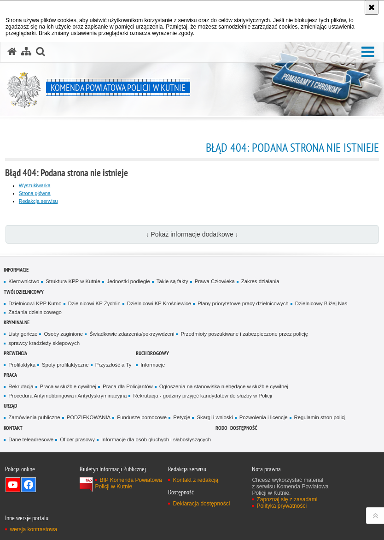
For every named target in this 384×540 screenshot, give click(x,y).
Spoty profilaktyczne (65, 365)
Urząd (10, 405)
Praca (10, 374)
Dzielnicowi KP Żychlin (94, 303)
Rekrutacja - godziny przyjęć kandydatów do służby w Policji (202, 395)
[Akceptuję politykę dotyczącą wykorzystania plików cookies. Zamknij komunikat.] (371, 7)
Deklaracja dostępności (201, 503)
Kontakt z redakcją (195, 480)
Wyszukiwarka (35, 185)
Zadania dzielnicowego (35, 312)
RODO (221, 427)
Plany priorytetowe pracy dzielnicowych (243, 303)
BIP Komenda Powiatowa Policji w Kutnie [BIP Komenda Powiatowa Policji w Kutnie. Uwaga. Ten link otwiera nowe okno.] (128, 483)
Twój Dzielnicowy (24, 291)
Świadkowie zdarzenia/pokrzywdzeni (131, 334)
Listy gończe (22, 334)
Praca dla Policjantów (128, 386)
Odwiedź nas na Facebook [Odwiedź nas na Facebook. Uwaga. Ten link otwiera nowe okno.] (28, 484)
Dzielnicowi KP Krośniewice (159, 303)
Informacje (16, 269)
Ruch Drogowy (152, 353)
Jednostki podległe (128, 281)
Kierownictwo (23, 281)
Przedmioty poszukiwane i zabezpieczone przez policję (244, 334)
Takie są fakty (172, 281)
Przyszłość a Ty (113, 365)
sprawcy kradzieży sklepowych (44, 343)
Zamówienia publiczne (34, 417)
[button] (367, 52)
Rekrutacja (20, 386)
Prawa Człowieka (215, 281)
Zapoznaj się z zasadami (286, 499)
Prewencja (15, 353)
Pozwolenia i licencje (263, 417)
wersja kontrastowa (33, 529)
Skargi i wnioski (215, 417)
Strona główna (35, 193)
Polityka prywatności (281, 506)
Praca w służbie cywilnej (68, 386)
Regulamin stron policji (320, 417)
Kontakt (13, 427)
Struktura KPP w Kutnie (73, 281)
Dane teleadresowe (30, 439)
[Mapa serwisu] (26, 52)
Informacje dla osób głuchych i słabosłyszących (156, 439)
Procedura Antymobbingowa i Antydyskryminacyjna (67, 395)
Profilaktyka (21, 365)
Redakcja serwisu (38, 201)
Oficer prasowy (77, 439)
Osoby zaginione (63, 334)
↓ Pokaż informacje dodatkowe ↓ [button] (191, 234)
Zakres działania (260, 281)
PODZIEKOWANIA (89, 417)
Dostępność (243, 427)
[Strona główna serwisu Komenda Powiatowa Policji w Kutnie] (12, 52)
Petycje (181, 417)
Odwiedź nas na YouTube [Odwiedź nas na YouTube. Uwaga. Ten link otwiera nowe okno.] (13, 484)
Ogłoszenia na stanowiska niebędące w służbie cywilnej (223, 386)
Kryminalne (16, 322)
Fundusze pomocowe (142, 417)
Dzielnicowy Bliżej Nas (321, 303)
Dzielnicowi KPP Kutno (34, 303)
